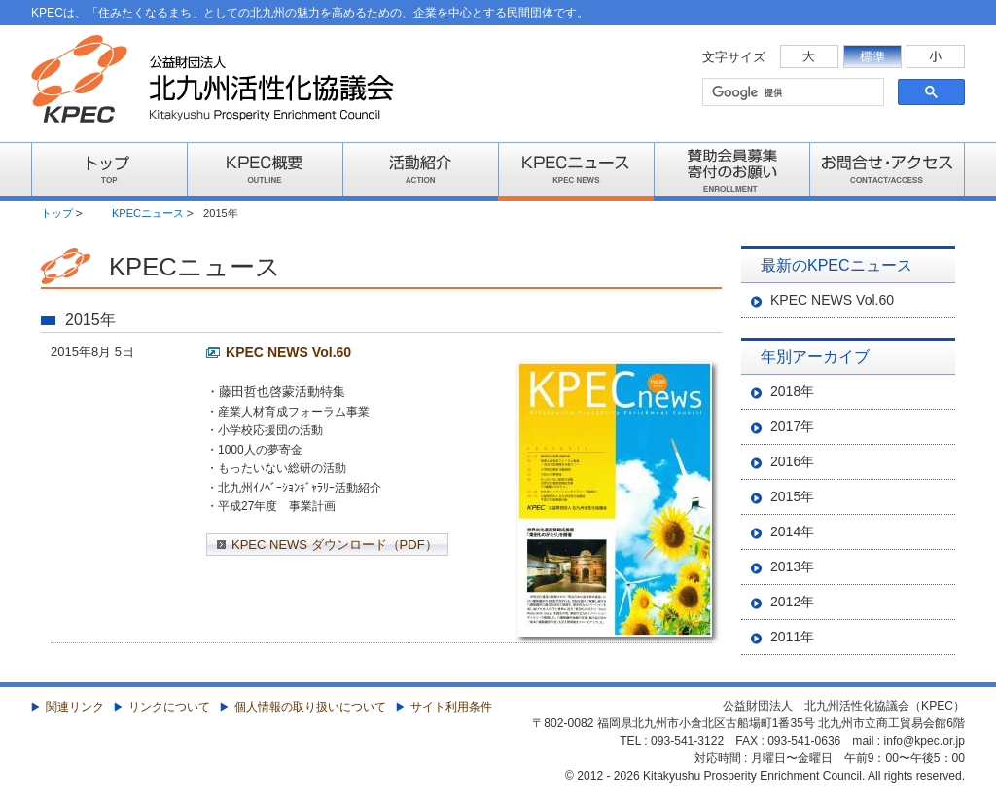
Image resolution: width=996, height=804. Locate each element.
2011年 (792, 636)
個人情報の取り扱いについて (310, 706)
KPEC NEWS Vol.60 (288, 352)
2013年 (792, 566)
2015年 (792, 496)
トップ (57, 213)
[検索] (791, 92)
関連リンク (75, 706)
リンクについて (169, 706)
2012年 (792, 601)
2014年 (792, 531)
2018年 (792, 391)
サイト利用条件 (451, 706)
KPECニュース (148, 213)
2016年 (792, 461)
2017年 (792, 426)
